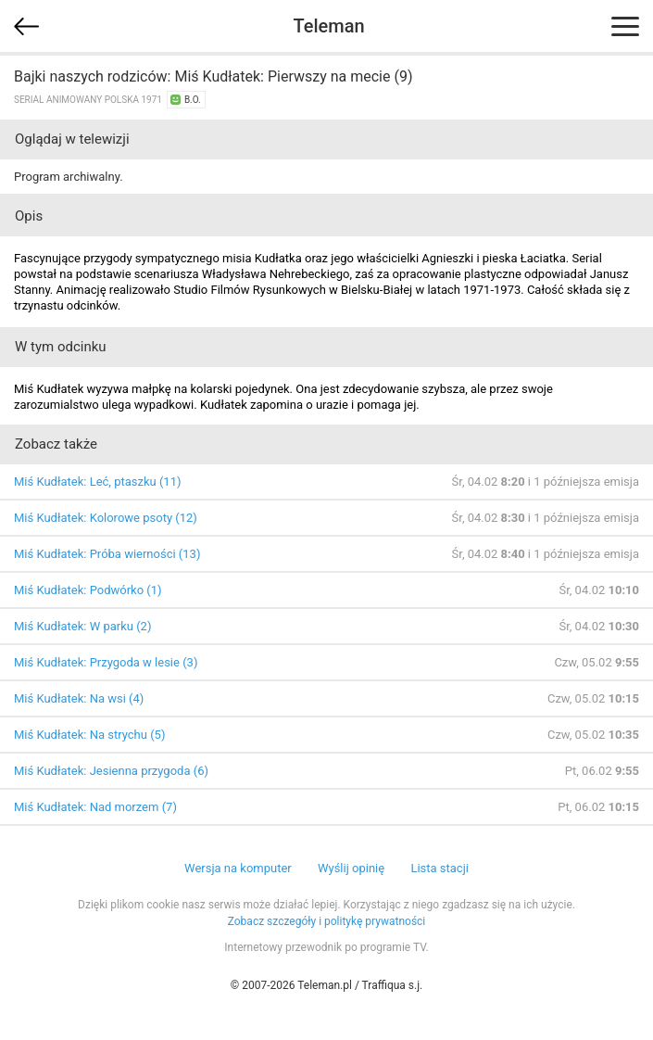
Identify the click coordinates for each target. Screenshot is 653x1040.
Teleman (328, 26)
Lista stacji (439, 868)
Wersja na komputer (238, 868)
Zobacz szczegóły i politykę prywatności (327, 921)
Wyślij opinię (351, 868)
